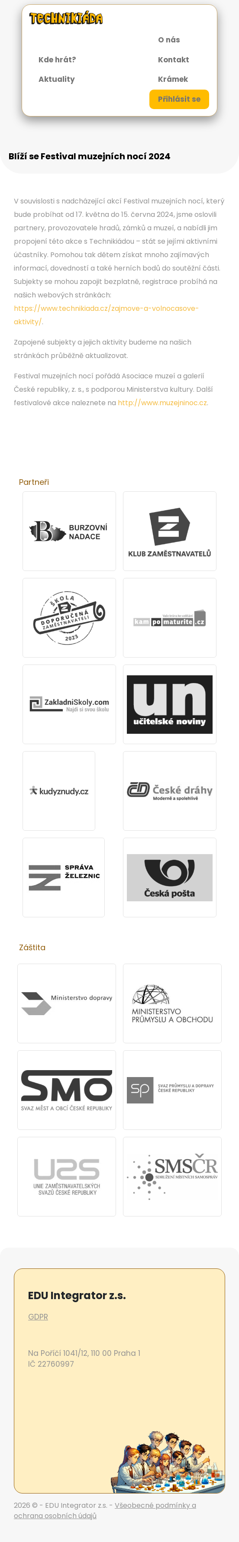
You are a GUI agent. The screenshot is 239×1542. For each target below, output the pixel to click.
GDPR (38, 1317)
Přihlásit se (179, 99)
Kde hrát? (57, 60)
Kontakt (173, 60)
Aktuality (57, 79)
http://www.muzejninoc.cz (162, 403)
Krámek (173, 79)
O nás (169, 40)
